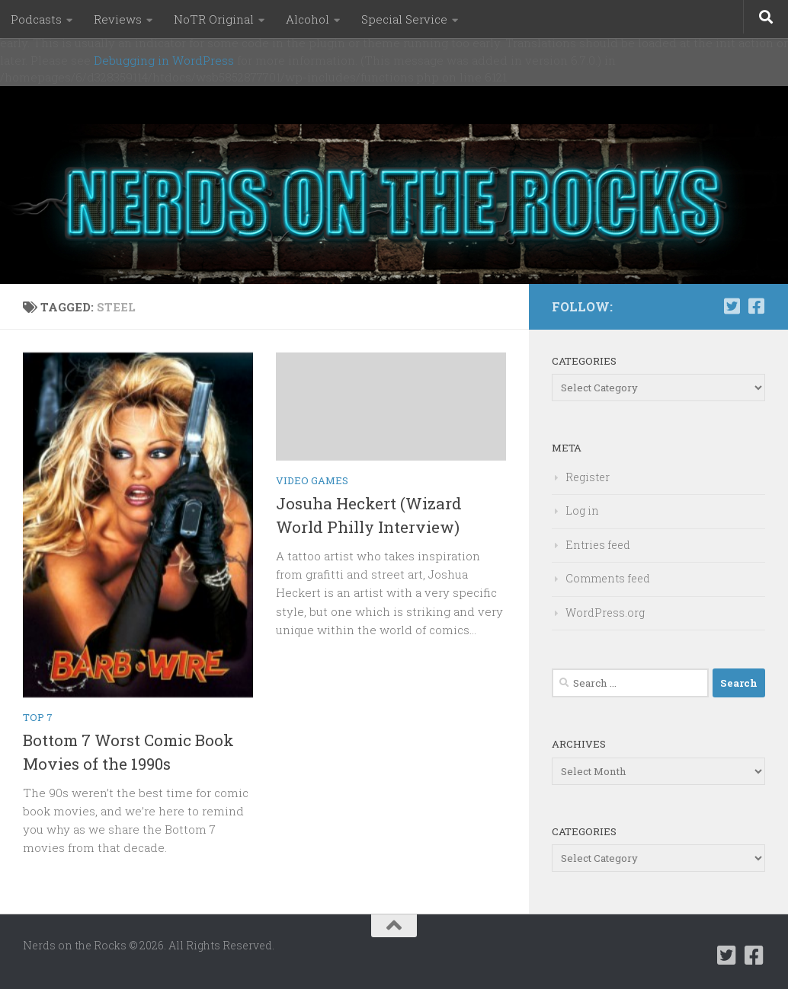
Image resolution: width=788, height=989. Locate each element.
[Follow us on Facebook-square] (756, 306)
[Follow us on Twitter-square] (731, 306)
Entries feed (597, 545)
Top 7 (38, 717)
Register (587, 477)
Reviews (118, 19)
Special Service (404, 19)
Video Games (312, 480)
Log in (582, 510)
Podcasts (36, 19)
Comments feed (607, 578)
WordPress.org (605, 612)
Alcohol (307, 19)
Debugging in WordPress (164, 60)
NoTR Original (214, 19)
